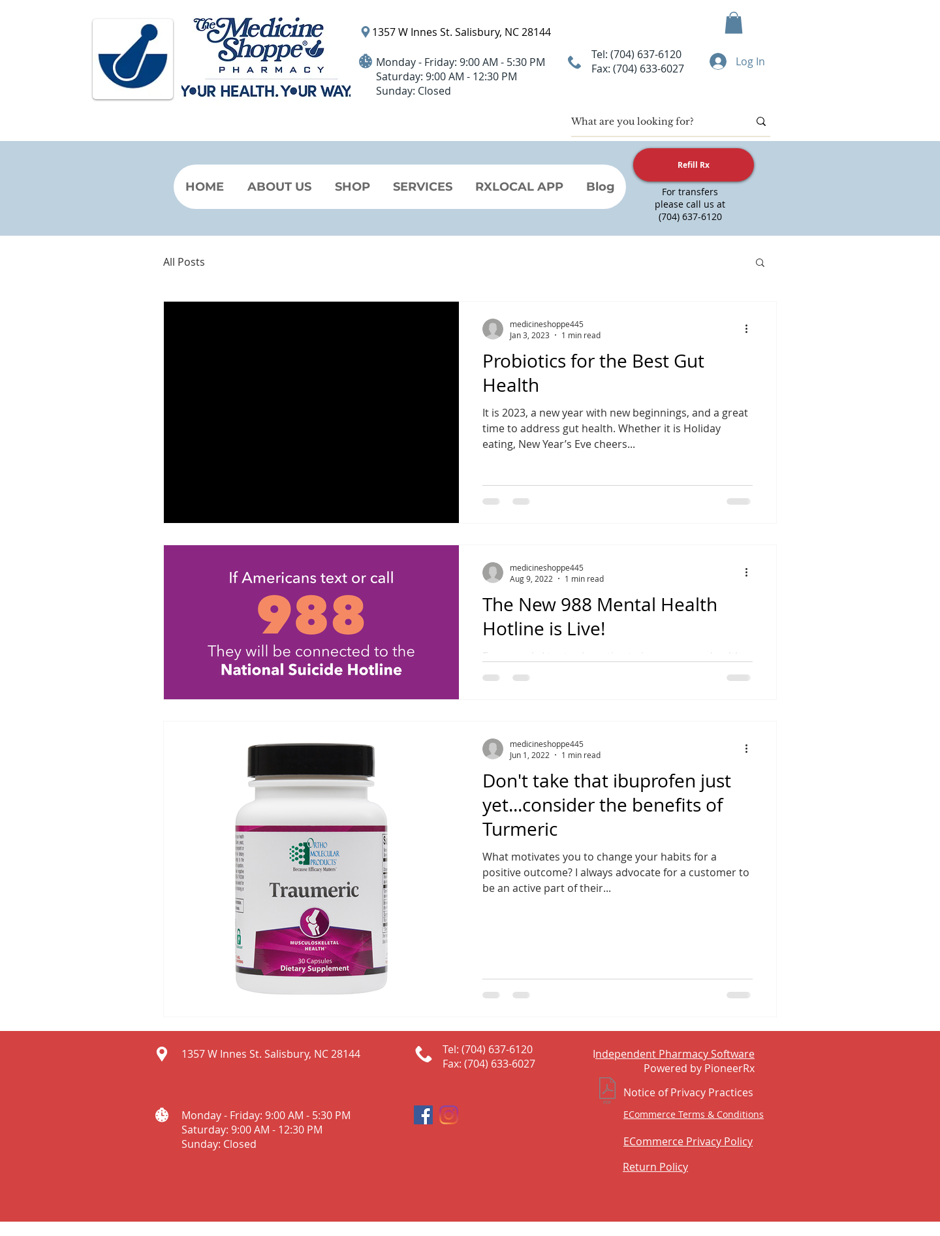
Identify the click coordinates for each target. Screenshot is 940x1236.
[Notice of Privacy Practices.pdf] (607, 1092)
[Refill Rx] (693, 165)
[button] (734, 22)
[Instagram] (448, 1114)
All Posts (184, 262)
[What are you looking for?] (650, 121)
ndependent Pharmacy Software (675, 1054)
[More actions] (751, 329)
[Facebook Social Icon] (423, 1114)
